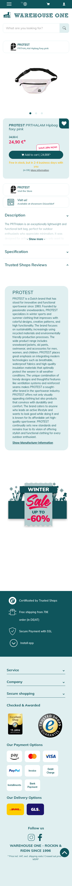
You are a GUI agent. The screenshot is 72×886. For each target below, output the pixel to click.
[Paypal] (14, 771)
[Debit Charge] (50, 771)
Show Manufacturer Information (32, 442)
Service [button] (36, 670)
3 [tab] (42, 113)
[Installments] (14, 785)
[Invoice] (32, 771)
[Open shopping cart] (48, 3)
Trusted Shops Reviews (26, 264)
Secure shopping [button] (36, 694)
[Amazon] (14, 756)
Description (15, 215)
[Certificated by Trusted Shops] (21, 726)
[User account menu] (64, 3)
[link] (31, 840)
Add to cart (36, 155)
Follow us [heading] (36, 828)
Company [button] (36, 682)
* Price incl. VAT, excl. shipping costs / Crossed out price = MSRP (35, 858)
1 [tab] (30, 113)
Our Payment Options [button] (25, 745)
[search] (31, 28)
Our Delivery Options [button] (24, 798)
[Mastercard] (32, 756)
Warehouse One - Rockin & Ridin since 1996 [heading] (35, 848)
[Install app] (22, 643)
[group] (35, 600)
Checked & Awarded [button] (23, 705)
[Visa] (50, 756)
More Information (40, 170)
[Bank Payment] (32, 785)
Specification (16, 251)
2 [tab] (36, 113)
